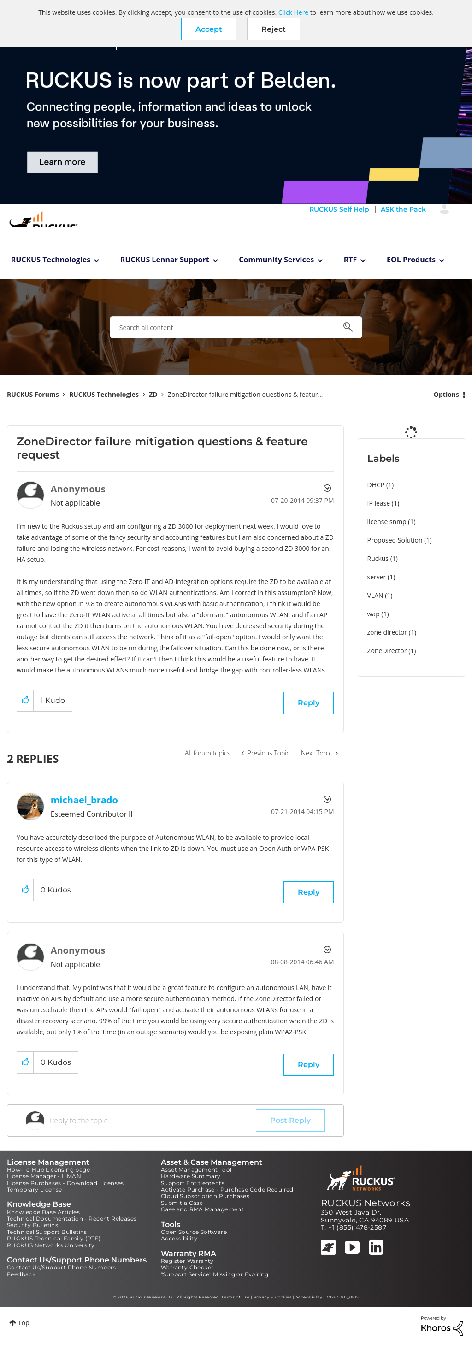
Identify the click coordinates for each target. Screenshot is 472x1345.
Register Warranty (187, 1260)
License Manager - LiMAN (44, 1176)
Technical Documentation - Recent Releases (71, 1218)
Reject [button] (273, 29)
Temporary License (34, 1189)
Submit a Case (182, 1202)
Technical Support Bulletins (47, 1231)
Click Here (293, 12)
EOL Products (411, 259)
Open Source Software (194, 1231)
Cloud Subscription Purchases (205, 1195)
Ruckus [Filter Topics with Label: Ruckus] (378, 558)
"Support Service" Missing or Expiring (215, 1274)
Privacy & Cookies (273, 1297)
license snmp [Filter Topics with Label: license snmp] (387, 521)
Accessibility (179, 1238)
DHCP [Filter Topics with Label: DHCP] (376, 484)
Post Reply (290, 1120)
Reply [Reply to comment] (308, 892)
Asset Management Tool (196, 1169)
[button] (208, 29)
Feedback (21, 1274)
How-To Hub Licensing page (48, 1169)
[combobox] (236, 327)
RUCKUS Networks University (50, 1245)
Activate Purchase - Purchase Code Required (227, 1189)
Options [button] (446, 394)
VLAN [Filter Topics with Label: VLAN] (375, 595)
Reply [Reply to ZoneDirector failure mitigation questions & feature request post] (308, 702)
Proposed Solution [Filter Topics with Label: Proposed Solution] (395, 540)
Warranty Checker (187, 1267)
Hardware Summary (190, 1176)
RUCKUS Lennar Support (164, 259)
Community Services (276, 259)
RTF (350, 259)
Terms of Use (235, 1297)
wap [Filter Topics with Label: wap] (373, 613)
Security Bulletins (32, 1224)
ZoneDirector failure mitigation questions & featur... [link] (245, 394)
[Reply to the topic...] (153, 1120)
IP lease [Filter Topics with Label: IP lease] (378, 503)
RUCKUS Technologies (51, 259)
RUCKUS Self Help (339, 209)
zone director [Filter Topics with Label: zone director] (387, 632)
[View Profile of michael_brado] (84, 800)
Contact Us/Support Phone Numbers (61, 1267)
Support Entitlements (192, 1183)
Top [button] (24, 1322)
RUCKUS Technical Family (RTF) (54, 1238)
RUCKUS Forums (33, 394)
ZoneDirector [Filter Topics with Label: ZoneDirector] (387, 650)
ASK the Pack (403, 209)
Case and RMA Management (202, 1209)
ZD (153, 394)
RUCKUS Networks (365, 1203)
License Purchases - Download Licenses (65, 1183)
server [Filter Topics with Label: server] (376, 576)
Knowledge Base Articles (43, 1212)
